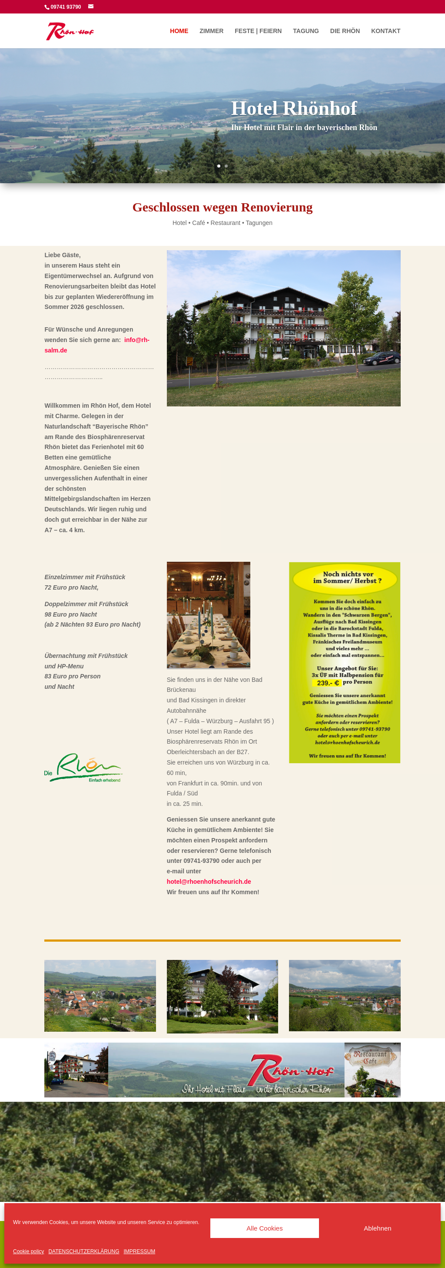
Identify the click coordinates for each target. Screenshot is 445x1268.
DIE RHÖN (345, 31)
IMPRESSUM (140, 1251)
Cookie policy (28, 1251)
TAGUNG (306, 31)
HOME (179, 31)
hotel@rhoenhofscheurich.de (209, 881)
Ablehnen (377, 1228)
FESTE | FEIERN (258, 31)
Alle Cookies (264, 1228)
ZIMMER (211, 31)
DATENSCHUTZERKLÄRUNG (83, 1251)
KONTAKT (385, 31)
